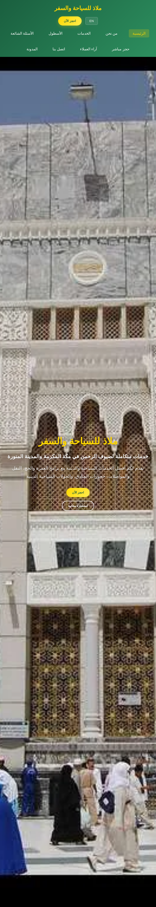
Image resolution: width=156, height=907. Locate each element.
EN (91, 21)
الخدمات (84, 33)
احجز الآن (70, 21)
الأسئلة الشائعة (22, 33)
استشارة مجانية (78, 506)
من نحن (112, 33)
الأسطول (55, 33)
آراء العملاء (88, 49)
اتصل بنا (59, 49)
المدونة (32, 49)
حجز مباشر (120, 49)
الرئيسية (139, 33)
